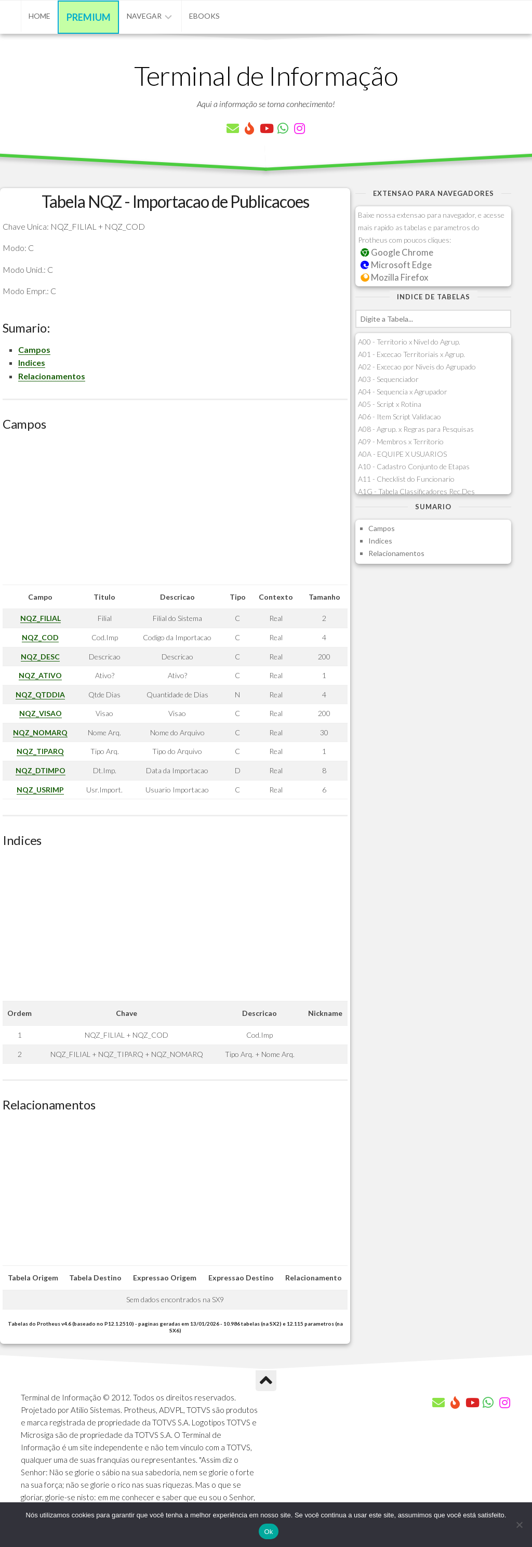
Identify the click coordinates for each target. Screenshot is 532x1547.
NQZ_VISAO (40, 713)
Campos (34, 349)
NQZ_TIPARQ (40, 751)
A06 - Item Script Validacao (399, 416)
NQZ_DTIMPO (40, 770)
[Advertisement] (175, 512)
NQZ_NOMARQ (40, 732)
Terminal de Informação (266, 75)
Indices (31, 362)
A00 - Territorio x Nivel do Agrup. (409, 341)
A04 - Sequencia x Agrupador (402, 391)
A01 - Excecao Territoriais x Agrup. (411, 354)
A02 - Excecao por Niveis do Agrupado (417, 366)
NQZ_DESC (40, 656)
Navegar (144, 15)
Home (39, 15)
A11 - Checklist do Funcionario (406, 478)
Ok (268, 1532)
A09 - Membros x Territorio (401, 441)
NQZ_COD (40, 637)
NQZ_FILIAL (40, 618)
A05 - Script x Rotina (389, 404)
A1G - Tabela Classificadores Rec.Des (416, 491)
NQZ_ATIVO (40, 675)
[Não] (519, 1524)
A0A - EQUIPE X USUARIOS (402, 453)
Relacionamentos (51, 376)
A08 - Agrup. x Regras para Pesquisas (416, 429)
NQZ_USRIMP (40, 789)
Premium (88, 17)
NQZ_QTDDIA (40, 694)
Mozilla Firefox (394, 277)
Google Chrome (397, 252)
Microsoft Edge (396, 264)
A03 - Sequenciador (388, 379)
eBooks (204, 15)
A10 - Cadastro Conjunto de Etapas (414, 466)
